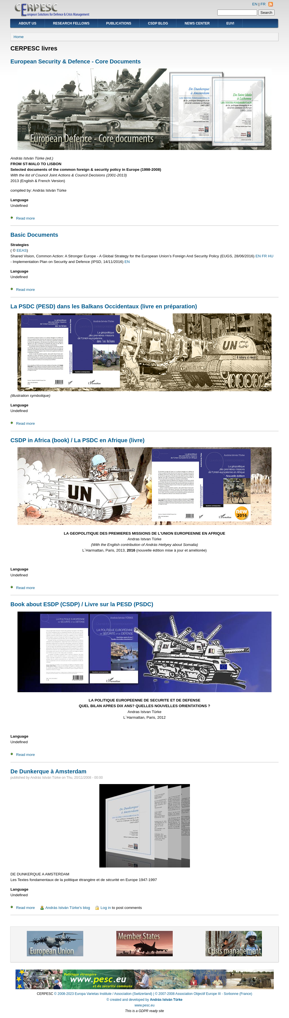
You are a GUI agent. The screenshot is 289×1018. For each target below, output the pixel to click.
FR (263, 4)
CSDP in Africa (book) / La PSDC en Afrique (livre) (77, 440)
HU (270, 256)
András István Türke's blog (67, 908)
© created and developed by (145, 1000)
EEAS (22, 250)
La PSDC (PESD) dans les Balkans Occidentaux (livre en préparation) (103, 306)
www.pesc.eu (145, 1005)
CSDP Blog (158, 23)
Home (19, 37)
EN (254, 4)
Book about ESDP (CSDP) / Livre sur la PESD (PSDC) (81, 604)
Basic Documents (34, 235)
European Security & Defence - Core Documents (75, 61)
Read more (25, 218)
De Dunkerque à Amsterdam (48, 771)
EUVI (230, 23)
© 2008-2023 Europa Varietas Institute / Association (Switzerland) (103, 994)
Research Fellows (71, 23)
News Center (197, 23)
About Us (27, 23)
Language (19, 200)
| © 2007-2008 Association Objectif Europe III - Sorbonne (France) (202, 994)
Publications (118, 23)
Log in (105, 908)
